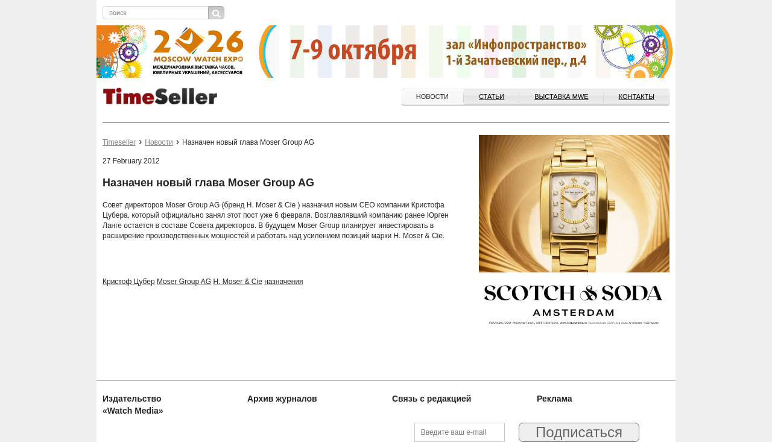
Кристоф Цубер (129, 281)
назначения (283, 281)
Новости (432, 96)
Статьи (491, 96)
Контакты (636, 96)
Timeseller (119, 142)
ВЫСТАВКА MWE (561, 96)
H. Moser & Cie (237, 281)
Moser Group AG (184, 281)
